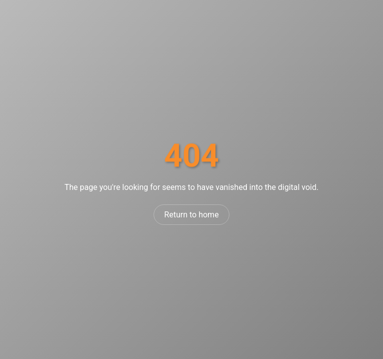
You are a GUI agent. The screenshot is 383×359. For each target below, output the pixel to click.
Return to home (191, 214)
